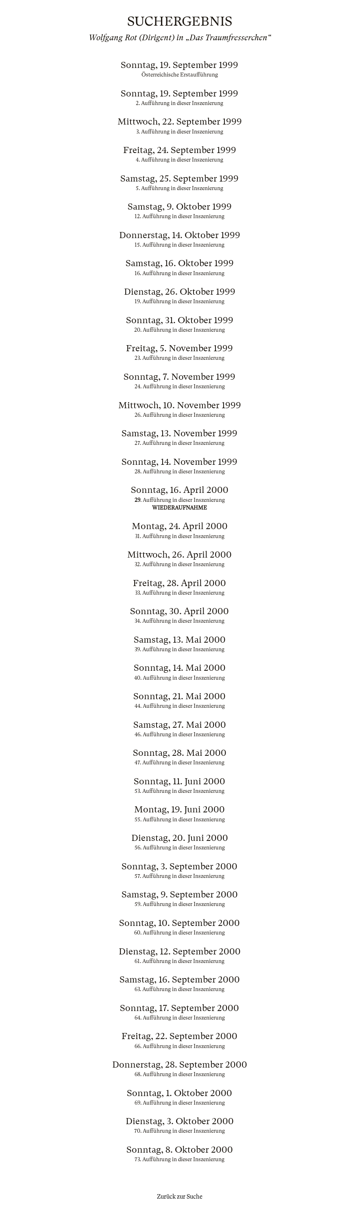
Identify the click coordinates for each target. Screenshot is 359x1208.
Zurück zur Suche (179, 1196)
